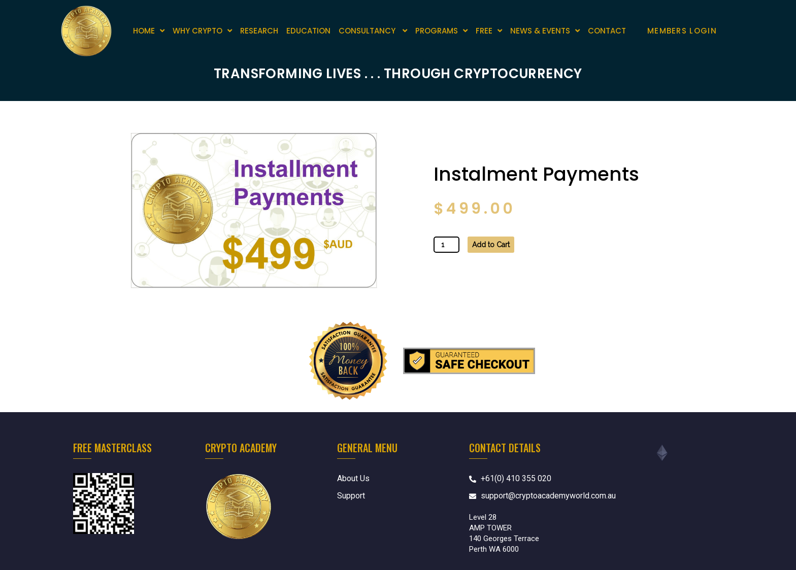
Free (489, 31)
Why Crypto (202, 31)
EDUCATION (308, 30)
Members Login (682, 30)
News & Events (545, 31)
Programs (441, 31)
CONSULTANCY (373, 31)
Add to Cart (491, 245)
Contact (607, 30)
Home (148, 31)
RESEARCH (259, 30)
